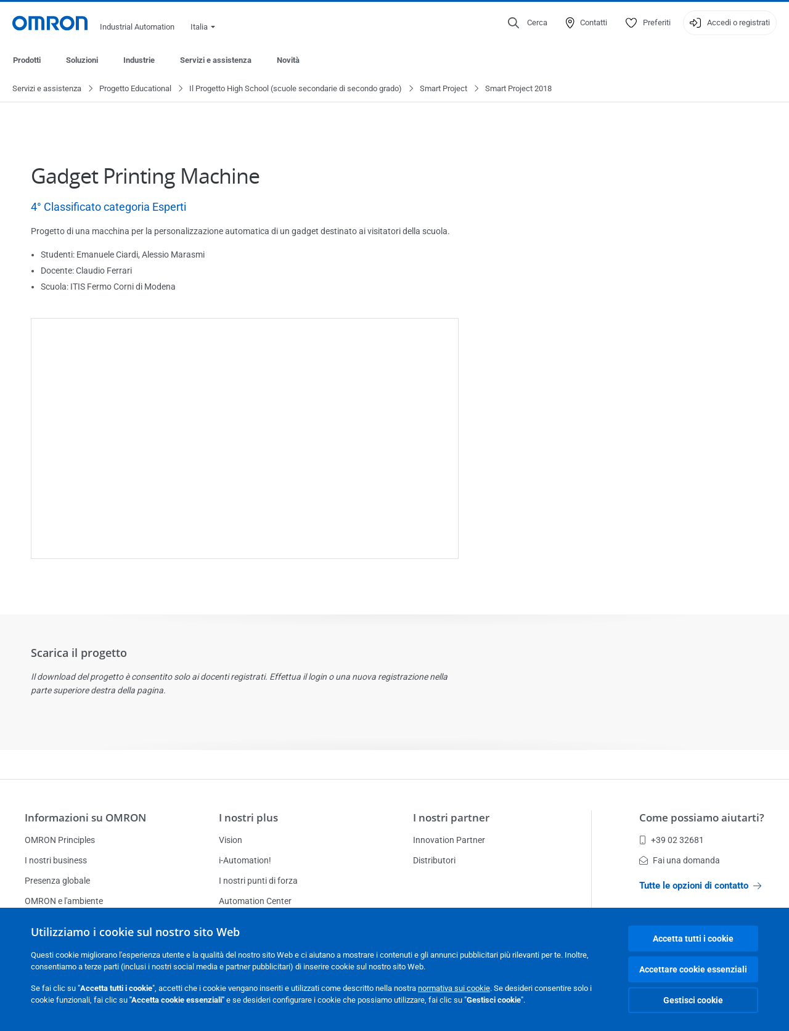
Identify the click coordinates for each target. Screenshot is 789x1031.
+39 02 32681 (671, 840)
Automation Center (255, 901)
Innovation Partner (449, 840)
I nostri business (56, 860)
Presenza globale (57, 881)
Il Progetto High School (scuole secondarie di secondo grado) (295, 89)
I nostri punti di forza (258, 881)
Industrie (139, 60)
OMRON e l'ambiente (64, 901)
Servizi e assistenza (215, 60)
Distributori (434, 860)
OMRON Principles (60, 840)
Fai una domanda (679, 860)
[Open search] (528, 23)
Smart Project (443, 89)
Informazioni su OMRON (85, 817)
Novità (288, 60)
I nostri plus (248, 817)
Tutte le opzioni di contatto (700, 885)
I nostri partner (451, 817)
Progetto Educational (135, 89)
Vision (230, 840)
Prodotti (27, 60)
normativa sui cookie (454, 988)
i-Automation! (245, 860)
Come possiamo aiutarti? (701, 817)
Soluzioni (82, 60)
